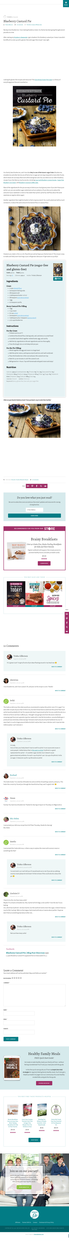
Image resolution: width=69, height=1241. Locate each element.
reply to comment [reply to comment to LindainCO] (60, 908)
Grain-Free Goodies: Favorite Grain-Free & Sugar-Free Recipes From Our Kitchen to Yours (27, 1114)
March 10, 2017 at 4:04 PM (23, 920)
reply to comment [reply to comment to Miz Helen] (60, 823)
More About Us (24, 1178)
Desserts (13, 479)
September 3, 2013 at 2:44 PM (17, 694)
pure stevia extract (23, 297)
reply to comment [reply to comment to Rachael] (60, 779)
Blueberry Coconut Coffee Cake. (28, 182)
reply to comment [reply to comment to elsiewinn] (60, 682)
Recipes (26, 479)
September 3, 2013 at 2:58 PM (24, 732)
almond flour (18, 288)
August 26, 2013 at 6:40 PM (20, 650)
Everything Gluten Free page (43, 80)
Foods (10, 17)
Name (5, 1001)
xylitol (16, 313)
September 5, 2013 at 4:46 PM (17, 769)
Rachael (13, 766)
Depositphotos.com (39, 1225)
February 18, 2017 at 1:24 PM (16, 887)
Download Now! (44, 1074)
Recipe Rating (7, 969)
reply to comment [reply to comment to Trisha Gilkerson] (57, 658)
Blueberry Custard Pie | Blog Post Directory (25, 944)
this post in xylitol (37, 741)
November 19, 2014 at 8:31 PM (17, 835)
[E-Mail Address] (26, 510)
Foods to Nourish (20, 479)
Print (58, 279)
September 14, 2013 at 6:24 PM (17, 813)
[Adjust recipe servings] (12, 275)
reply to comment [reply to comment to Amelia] (60, 846)
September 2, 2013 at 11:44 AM (17, 674)
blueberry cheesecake (20, 37)
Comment (6, 974)
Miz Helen (14, 809)
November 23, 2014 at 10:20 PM (24, 858)
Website (5, 1020)
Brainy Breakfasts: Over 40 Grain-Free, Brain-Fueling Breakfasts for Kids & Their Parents (12, 1114)
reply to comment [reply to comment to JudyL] (60, 720)
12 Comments (20, 24)
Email (5, 1010)
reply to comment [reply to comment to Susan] (60, 800)
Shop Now (34, 1131)
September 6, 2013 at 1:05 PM (17, 792)
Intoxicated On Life (14, 2)
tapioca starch (31, 318)
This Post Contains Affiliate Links (34, 24)
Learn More (44, 559)
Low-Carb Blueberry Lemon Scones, (46, 180)
